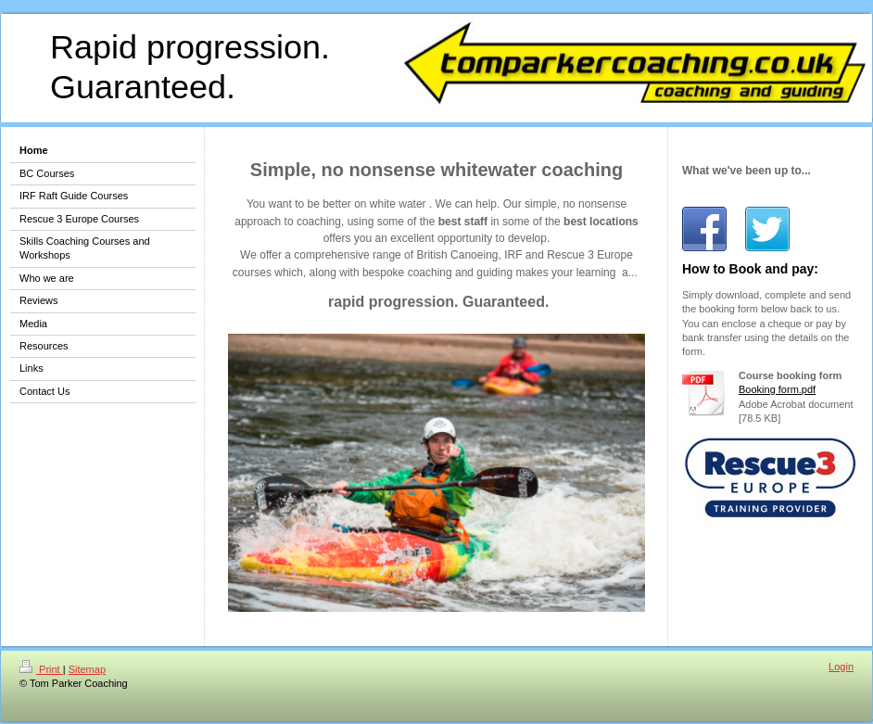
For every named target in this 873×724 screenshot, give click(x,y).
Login (841, 666)
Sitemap (87, 669)
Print (41, 669)
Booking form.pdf (777, 389)
